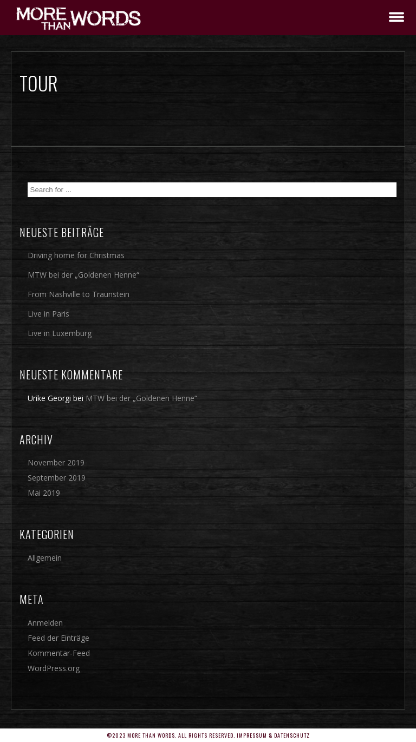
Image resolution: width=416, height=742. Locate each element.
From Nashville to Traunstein (78, 294)
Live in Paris (48, 313)
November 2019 (56, 462)
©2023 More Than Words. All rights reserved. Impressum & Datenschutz (208, 735)
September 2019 (57, 477)
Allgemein (45, 558)
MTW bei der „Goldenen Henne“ (83, 275)
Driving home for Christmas (76, 255)
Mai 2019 (44, 493)
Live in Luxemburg (60, 333)
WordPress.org (54, 668)
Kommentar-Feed (59, 653)
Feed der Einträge (58, 638)
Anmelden (45, 623)
